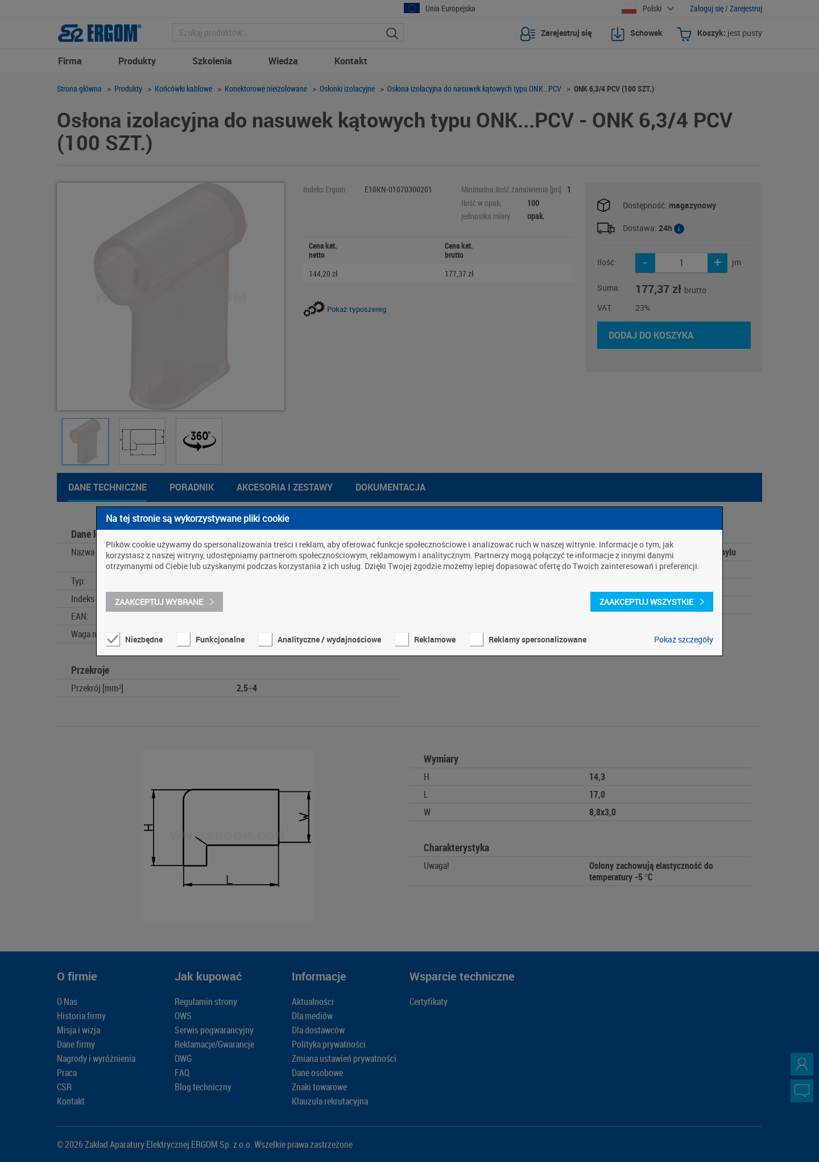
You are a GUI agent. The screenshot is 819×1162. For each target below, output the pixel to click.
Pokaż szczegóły (683, 639)
